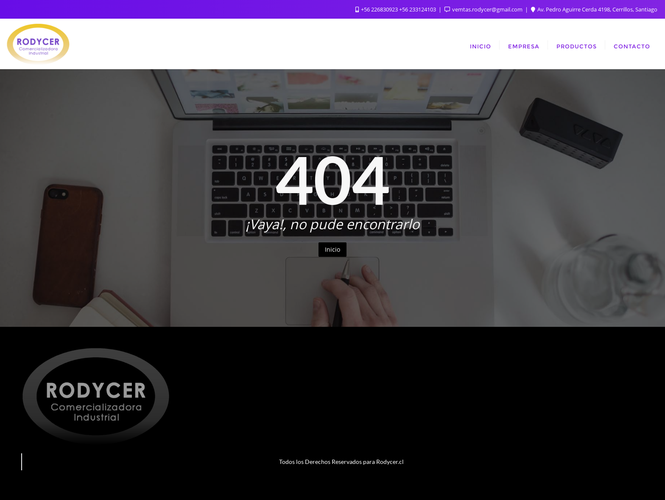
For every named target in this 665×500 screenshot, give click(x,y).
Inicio (332, 249)
